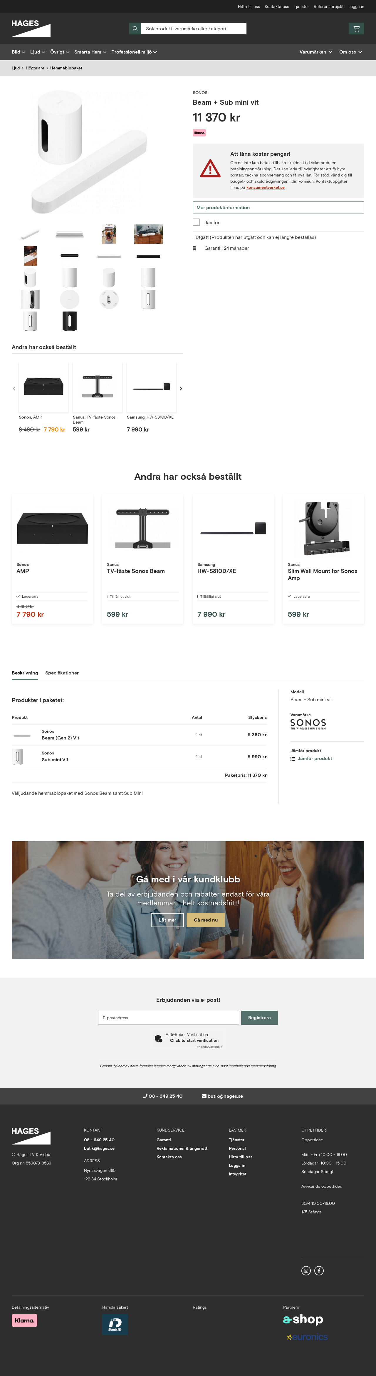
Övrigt (60, 52)
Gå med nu (208, 921)
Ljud (38, 52)
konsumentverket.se (265, 187)
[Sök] (188, 28)
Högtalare (35, 68)
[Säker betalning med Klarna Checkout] (24, 1320)
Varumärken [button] (316, 52)
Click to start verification (194, 1040)
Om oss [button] (350, 52)
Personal (237, 1148)
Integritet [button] (237, 1174)
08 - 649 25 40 (166, 1096)
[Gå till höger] (181, 388)
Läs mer (165, 921)
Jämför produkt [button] (311, 763)
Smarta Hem (90, 52)
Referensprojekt (329, 6)
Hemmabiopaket (66, 68)
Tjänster (301, 6)
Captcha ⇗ (210, 1046)
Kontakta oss (277, 6)
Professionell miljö (134, 52)
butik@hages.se (225, 1096)
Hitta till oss (249, 6)
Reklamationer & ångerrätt (182, 1148)
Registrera (261, 1017)
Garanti (164, 1139)
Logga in (356, 6)
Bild (19, 52)
